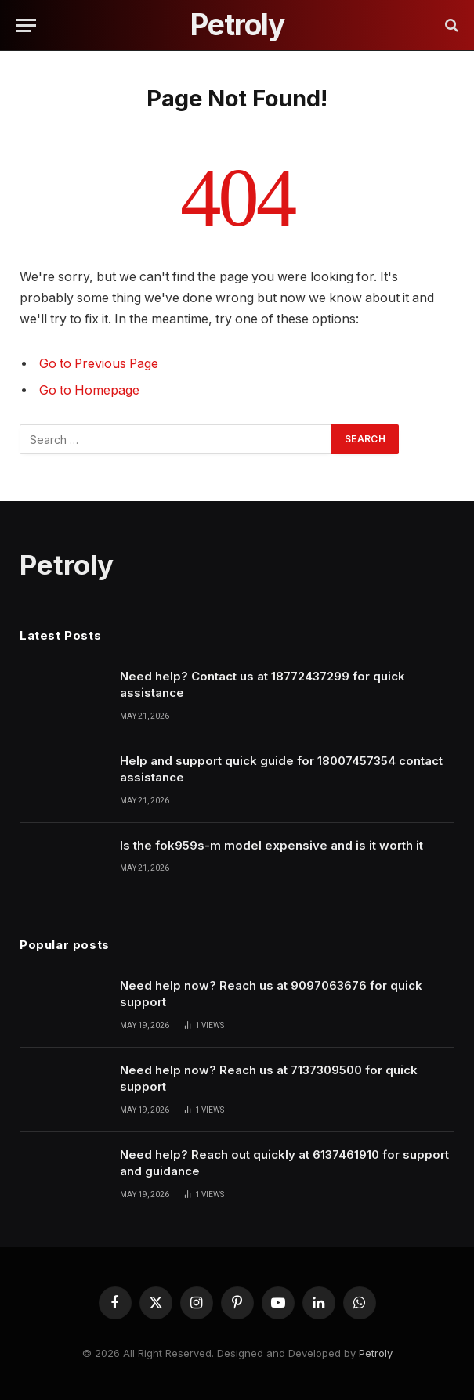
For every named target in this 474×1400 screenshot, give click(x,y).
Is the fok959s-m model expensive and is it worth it (271, 845)
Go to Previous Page (98, 363)
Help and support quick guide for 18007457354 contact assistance (281, 769)
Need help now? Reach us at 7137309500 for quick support (269, 1078)
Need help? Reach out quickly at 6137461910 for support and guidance (284, 1162)
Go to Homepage (89, 390)
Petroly (376, 1353)
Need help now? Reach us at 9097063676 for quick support (271, 993)
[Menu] (26, 25)
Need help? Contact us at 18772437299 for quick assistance (262, 684)
